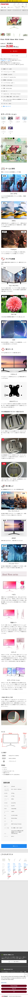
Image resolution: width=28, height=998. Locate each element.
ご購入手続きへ (14, 51)
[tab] (2, 35)
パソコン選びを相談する (14, 961)
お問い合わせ (14, 976)
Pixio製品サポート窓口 (5, 60)
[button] (3, 7)
